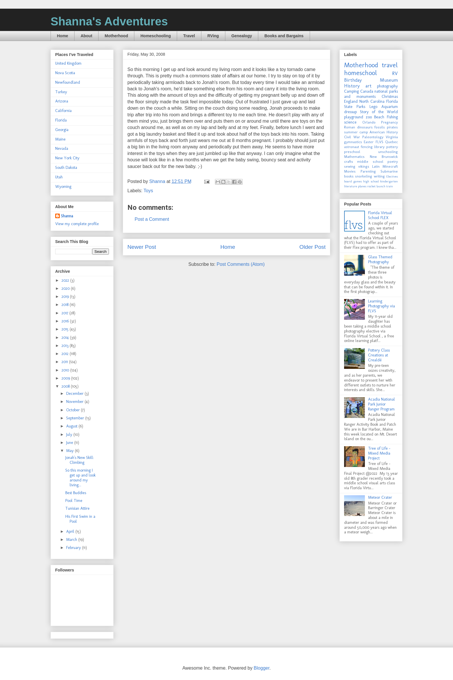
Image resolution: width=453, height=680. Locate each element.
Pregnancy (389, 122)
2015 (66, 329)
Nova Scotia (65, 72)
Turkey (61, 91)
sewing (349, 166)
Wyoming (63, 186)
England (351, 101)
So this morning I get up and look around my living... (80, 477)
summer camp (356, 132)
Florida (61, 120)
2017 (65, 313)
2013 (66, 345)
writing (379, 176)
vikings (363, 166)
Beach (379, 117)
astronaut (351, 147)
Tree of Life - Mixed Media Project (379, 453)
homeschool (360, 73)
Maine (60, 139)
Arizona (61, 101)
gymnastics (353, 142)
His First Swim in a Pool (80, 519)
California (63, 110)
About (86, 35)
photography (387, 86)
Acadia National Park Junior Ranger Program (381, 404)
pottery (392, 147)
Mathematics (354, 156)
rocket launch (376, 186)
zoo (369, 117)
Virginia (392, 137)
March (72, 539)
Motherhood (116, 35)
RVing (213, 35)
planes (362, 186)
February (74, 547)
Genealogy (241, 35)
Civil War (352, 137)
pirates (392, 127)
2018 (66, 304)
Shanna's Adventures (109, 21)
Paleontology (372, 137)
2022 (66, 280)
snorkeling (363, 176)
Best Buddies (75, 492)
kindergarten (389, 181)
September (75, 418)
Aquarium (389, 106)
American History (384, 132)
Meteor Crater (380, 497)
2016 (66, 321)
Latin (376, 166)
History (352, 86)
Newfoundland (67, 82)
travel (390, 65)
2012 (66, 353)
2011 (65, 361)
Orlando (369, 122)
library (379, 147)
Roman (349, 127)
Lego (373, 106)
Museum (389, 80)
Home (62, 35)
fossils (379, 127)
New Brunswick (384, 156)
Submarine (389, 171)
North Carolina (372, 101)
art (368, 86)
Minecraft (390, 166)
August (72, 426)
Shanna (67, 216)
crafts (348, 161)
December (75, 393)
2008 (66, 386)
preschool (352, 152)
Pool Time (73, 500)
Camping (351, 91)
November (75, 401)
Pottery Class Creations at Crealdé (379, 355)
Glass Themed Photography (380, 259)
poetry (392, 161)
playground (353, 117)
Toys (148, 190)
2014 (66, 337)
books (349, 176)
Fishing (392, 117)
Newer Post (141, 247)
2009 (66, 378)
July (69, 434)
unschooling (388, 152)
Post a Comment (152, 219)
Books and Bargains (283, 35)
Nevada (61, 148)
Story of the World (379, 111)
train (389, 186)
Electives (392, 176)
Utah (59, 177)
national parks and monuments (371, 94)
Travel (189, 35)
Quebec (391, 142)
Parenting (368, 171)
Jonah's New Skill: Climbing (79, 460)
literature (350, 186)
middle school (370, 161)
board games (353, 181)
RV (395, 73)
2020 (66, 288)
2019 (66, 296)
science (350, 122)
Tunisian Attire (77, 508)
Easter (369, 142)
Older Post (312, 247)
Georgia (61, 129)
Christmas (390, 96)
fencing (367, 147)
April (70, 531)
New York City (67, 158)
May (70, 450)
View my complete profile (77, 223)
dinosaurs (365, 127)
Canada (366, 91)
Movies (350, 171)
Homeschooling (155, 35)
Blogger (261, 668)
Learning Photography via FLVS (381, 306)
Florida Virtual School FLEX (380, 215)
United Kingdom (68, 63)
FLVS (379, 142)
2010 (66, 370)
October (73, 410)
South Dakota (66, 167)
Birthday (353, 80)
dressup (350, 111)
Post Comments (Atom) (241, 264)
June (70, 442)
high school (371, 181)
